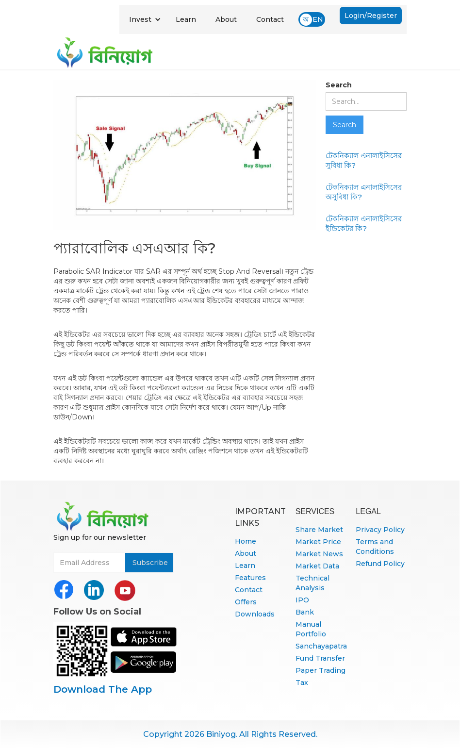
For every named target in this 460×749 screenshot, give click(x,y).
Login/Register (371, 15)
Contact (270, 19)
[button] (145, 19)
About (226, 19)
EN (317, 19)
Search (339, 85)
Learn (186, 19)
